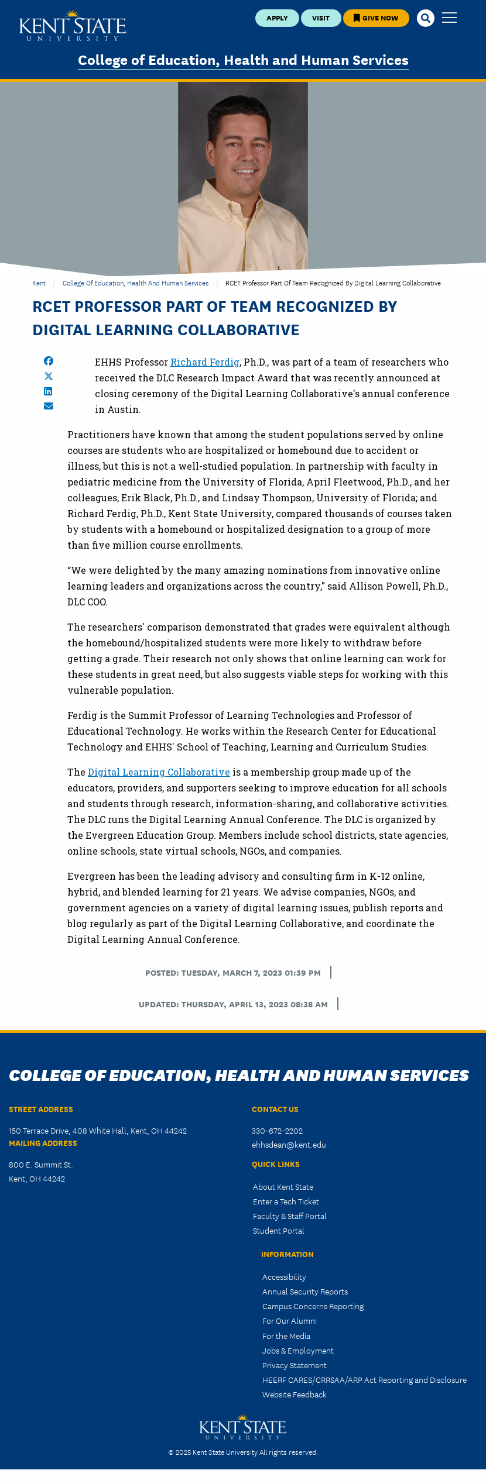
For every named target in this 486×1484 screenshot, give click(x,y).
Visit (321, 17)
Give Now (376, 17)
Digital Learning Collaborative (159, 772)
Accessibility (284, 1276)
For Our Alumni (289, 1320)
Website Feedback (294, 1393)
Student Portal (278, 1230)
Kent (39, 282)
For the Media (286, 1335)
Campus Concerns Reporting (313, 1305)
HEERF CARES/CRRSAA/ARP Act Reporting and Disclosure (364, 1379)
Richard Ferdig (204, 362)
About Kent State (283, 1186)
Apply (277, 17)
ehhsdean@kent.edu (289, 1144)
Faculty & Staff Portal (290, 1215)
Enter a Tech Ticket (286, 1200)
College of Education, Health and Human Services (243, 59)
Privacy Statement (294, 1364)
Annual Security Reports (305, 1291)
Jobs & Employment (298, 1350)
